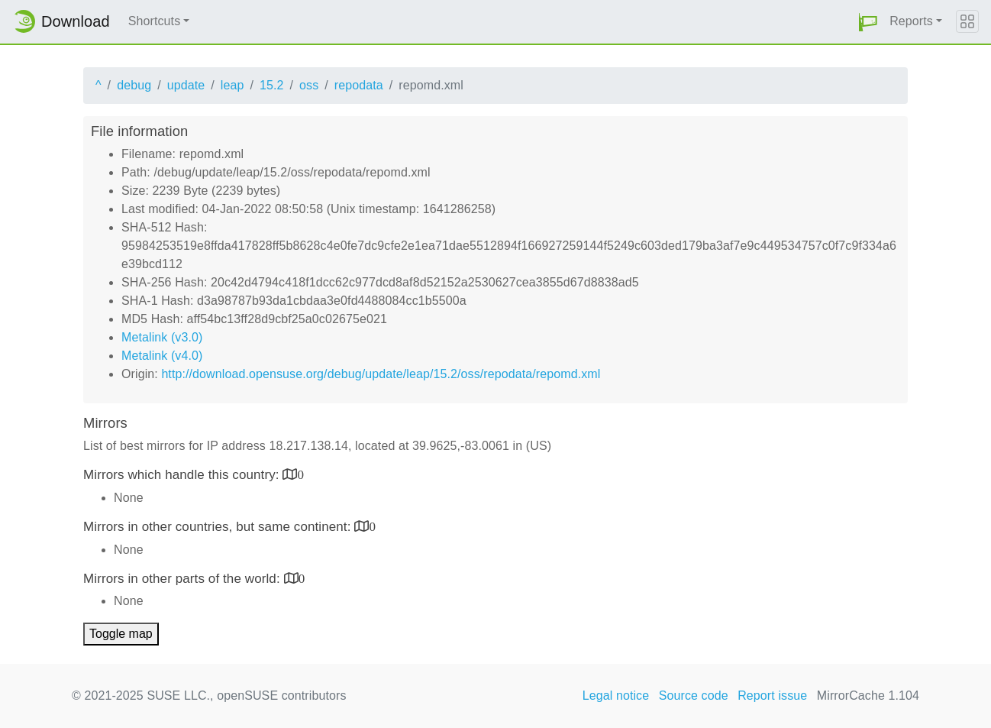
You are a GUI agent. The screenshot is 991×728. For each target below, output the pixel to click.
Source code (693, 695)
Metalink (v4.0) (161, 355)
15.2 (272, 85)
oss (308, 85)
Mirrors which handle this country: (182, 475)
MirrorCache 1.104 (868, 695)
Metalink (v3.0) (161, 337)
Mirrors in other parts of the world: (183, 578)
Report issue (772, 695)
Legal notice (616, 695)
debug (134, 85)
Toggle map (121, 633)
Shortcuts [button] (154, 21)
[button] (868, 21)
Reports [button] (911, 21)
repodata (358, 85)
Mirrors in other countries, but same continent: (218, 526)
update (186, 85)
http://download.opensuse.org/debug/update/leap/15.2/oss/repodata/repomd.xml (380, 373)
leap (232, 85)
